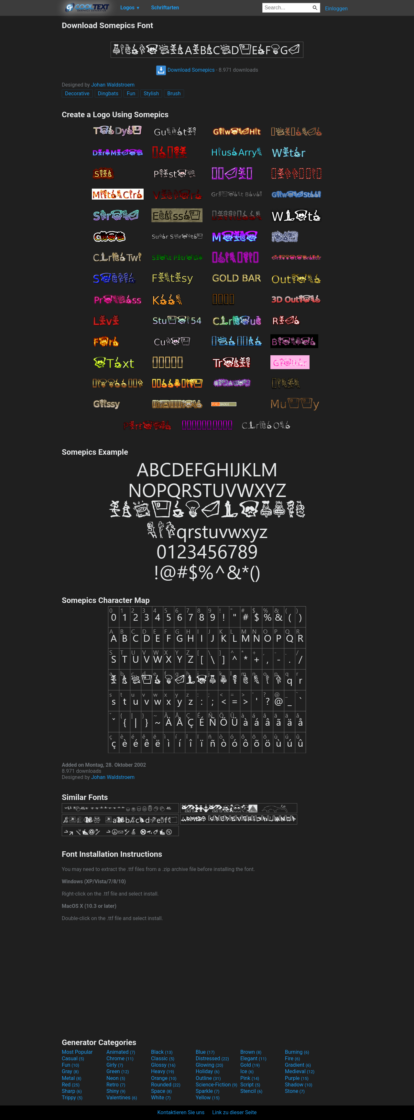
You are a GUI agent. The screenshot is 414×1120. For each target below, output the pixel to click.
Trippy (72, 1097)
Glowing (209, 1065)
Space (161, 1091)
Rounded (165, 1085)
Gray (70, 1071)
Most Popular (77, 1052)
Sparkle (207, 1091)
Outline (208, 1078)
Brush (173, 93)
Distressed (212, 1058)
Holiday (208, 1071)
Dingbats (108, 93)
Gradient (298, 1065)
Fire (292, 1058)
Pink (249, 1078)
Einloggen (336, 8)
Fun (131, 93)
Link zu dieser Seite (234, 1112)
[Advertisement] (31, 117)
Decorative (77, 93)
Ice (247, 1071)
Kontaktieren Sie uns (181, 1112)
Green (117, 1071)
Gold (250, 1065)
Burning (297, 1052)
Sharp (72, 1091)
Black (162, 1052)
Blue (205, 1052)
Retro (115, 1085)
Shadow (298, 1085)
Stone (295, 1091)
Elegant (253, 1058)
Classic (162, 1058)
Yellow (208, 1097)
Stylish (151, 93)
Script (250, 1085)
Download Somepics (185, 70)
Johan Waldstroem (113, 85)
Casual (73, 1058)
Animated (120, 1052)
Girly (114, 1065)
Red (71, 1085)
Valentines (121, 1097)
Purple (297, 1078)
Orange (164, 1078)
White (161, 1097)
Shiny (115, 1091)
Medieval (300, 1071)
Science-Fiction (216, 1085)
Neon (115, 1078)
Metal (72, 1078)
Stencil (251, 1091)
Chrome (120, 1058)
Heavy (162, 1071)
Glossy (163, 1065)
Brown (250, 1052)
